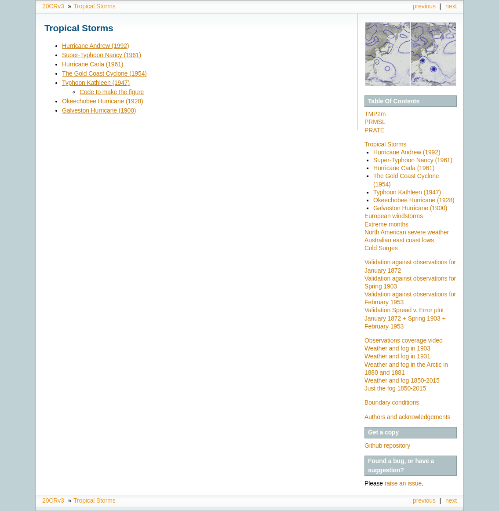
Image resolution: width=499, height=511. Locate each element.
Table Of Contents (393, 101)
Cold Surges (381, 248)
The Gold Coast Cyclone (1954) (104, 73)
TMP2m (375, 113)
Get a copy (383, 432)
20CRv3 (53, 6)
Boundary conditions (391, 402)
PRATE (374, 130)
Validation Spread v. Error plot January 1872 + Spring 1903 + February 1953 (404, 318)
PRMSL (375, 121)
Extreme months (386, 224)
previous (424, 6)
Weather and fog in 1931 (397, 356)
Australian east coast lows (399, 240)
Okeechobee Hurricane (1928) (102, 101)
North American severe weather (406, 232)
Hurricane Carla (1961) (92, 64)
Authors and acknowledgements (407, 416)
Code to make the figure (112, 91)
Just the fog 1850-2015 (395, 388)
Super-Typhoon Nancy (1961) (101, 54)
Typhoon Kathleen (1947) (96, 82)
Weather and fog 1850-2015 (402, 380)
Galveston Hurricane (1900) (99, 110)
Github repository (387, 445)
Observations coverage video (403, 340)
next (451, 6)
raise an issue (403, 483)
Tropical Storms (94, 6)
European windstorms (393, 215)
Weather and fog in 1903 (397, 348)
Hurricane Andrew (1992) (95, 45)
